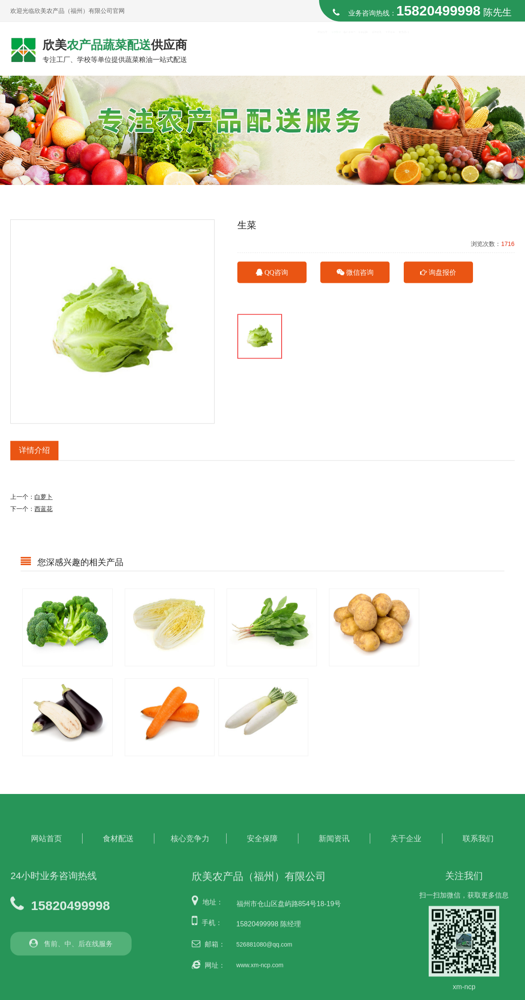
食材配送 (281, 49)
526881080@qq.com (264, 939)
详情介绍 (34, 459)
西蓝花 (43, 517)
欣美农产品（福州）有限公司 (100, 992)
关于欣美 (445, 49)
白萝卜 (43, 505)
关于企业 (405, 833)
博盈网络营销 (497, 992)
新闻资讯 (404, 49)
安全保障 (363, 49)
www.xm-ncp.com (260, 959)
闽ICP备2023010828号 (411, 992)
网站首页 (240, 49)
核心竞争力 (322, 49)
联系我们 (485, 49)
